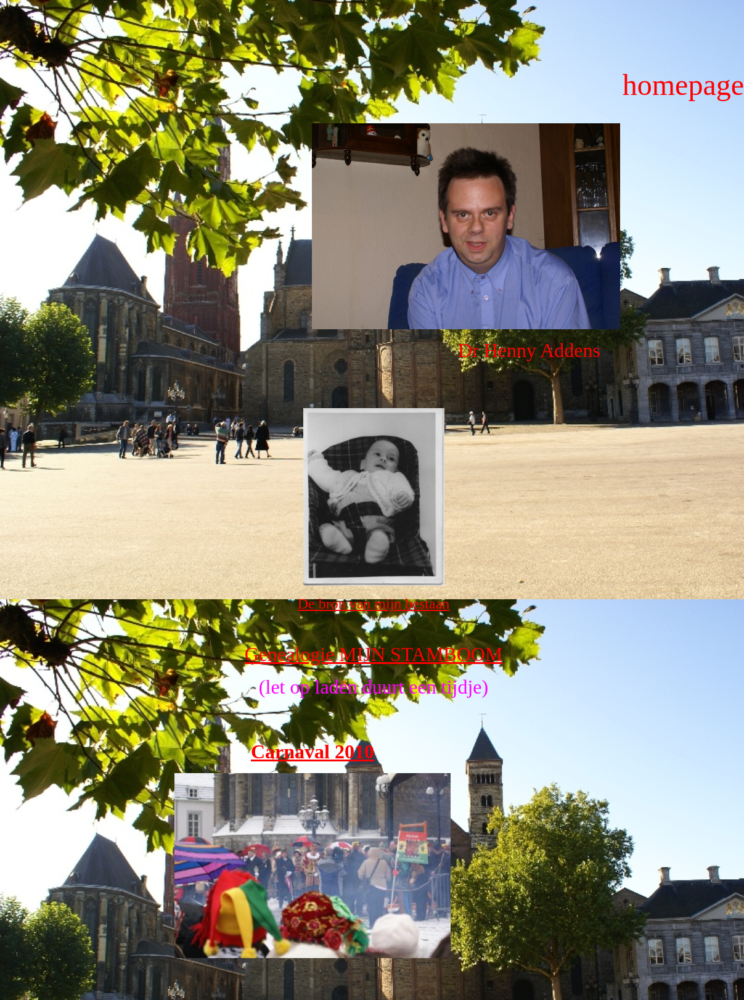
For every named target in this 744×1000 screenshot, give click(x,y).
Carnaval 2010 (312, 751)
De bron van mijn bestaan (374, 604)
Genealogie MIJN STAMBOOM (374, 654)
